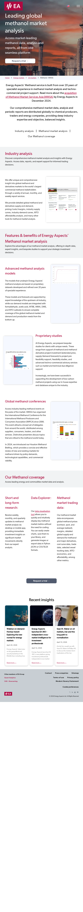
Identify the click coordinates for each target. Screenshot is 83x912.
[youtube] (78, 692)
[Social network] (75, 692)
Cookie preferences (71, 687)
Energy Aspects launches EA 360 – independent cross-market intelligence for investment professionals (41, 636)
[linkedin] (72, 692)
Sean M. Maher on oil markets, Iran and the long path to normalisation (66, 633)
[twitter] (70, 692)
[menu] (78, 6)
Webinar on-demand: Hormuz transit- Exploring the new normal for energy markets (16, 635)
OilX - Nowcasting (10, 681)
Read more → (11, 663)
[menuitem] (25, 131)
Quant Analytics (10, 678)
